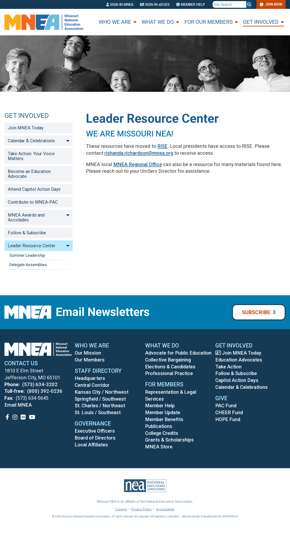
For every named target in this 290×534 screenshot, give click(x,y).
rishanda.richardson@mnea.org (138, 153)
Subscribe (256, 312)
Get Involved (261, 22)
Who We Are (115, 22)
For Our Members (208, 22)
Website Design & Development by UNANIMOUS (210, 516)
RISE (162, 146)
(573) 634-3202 (40, 384)
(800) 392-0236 (44, 391)
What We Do (158, 22)
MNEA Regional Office (137, 164)
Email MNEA (18, 405)
